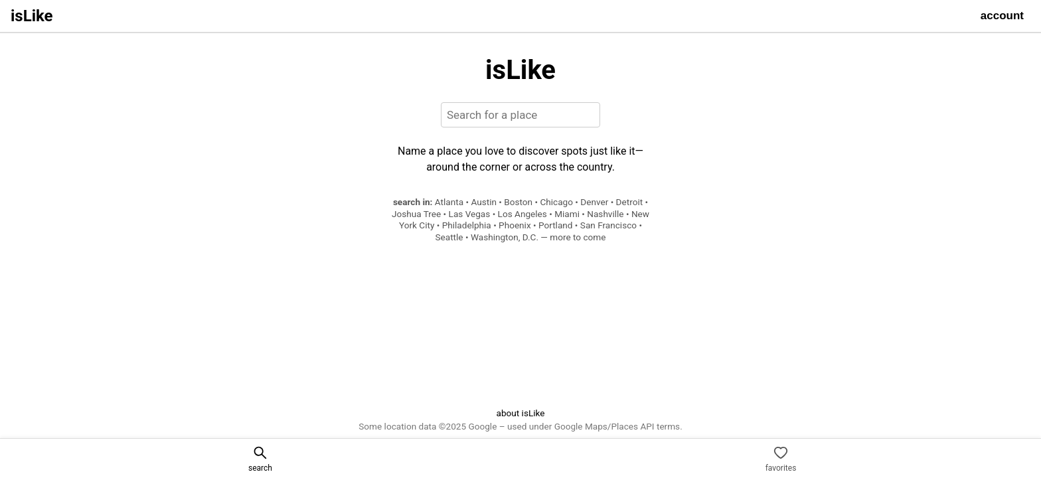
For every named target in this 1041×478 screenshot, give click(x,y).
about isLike (520, 413)
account (1002, 15)
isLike (32, 16)
